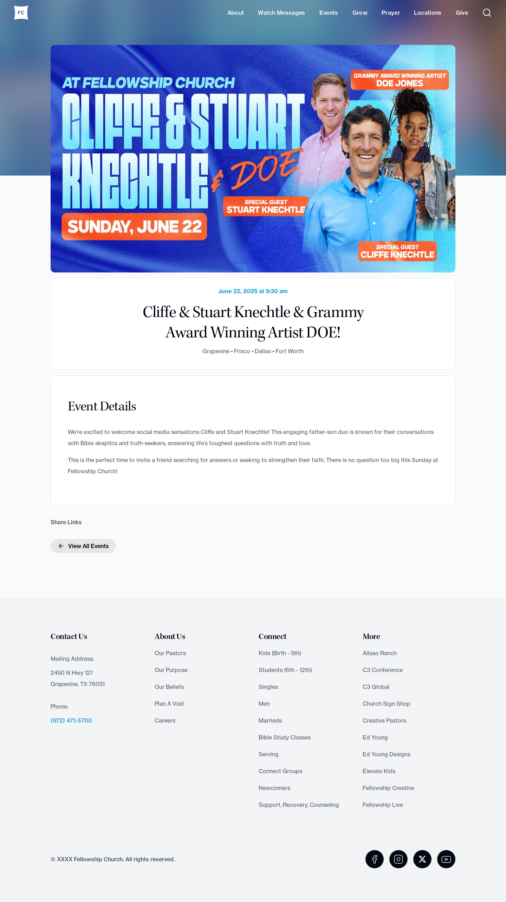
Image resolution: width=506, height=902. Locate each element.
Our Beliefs (169, 686)
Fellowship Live (383, 804)
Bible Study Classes (285, 737)
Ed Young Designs (386, 754)
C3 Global (376, 686)
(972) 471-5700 (71, 720)
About (235, 12)
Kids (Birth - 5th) (280, 653)
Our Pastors (170, 653)
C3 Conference (383, 669)
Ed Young (375, 737)
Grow (360, 12)
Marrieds (270, 720)
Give (462, 12)
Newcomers (274, 787)
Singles (268, 686)
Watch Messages (281, 12)
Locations (428, 12)
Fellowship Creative (388, 787)
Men (264, 703)
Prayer (391, 12)
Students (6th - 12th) (285, 669)
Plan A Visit (169, 703)
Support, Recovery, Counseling (299, 804)
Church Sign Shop (386, 703)
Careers (165, 720)
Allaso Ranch (380, 653)
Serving (269, 754)
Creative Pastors (384, 720)
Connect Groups (280, 771)
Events (328, 12)
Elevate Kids (379, 771)
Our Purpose (171, 669)
